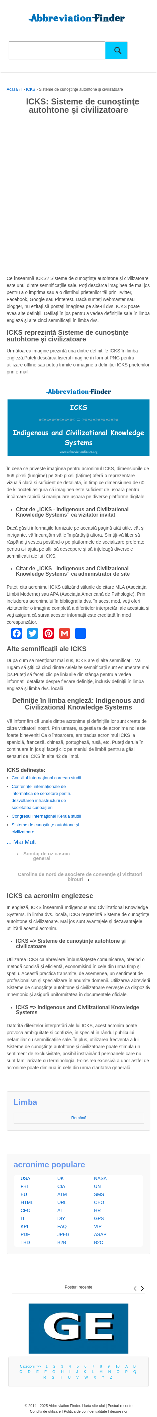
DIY (61, 1218)
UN (97, 1186)
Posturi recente (78, 1287)
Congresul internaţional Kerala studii (46, 816)
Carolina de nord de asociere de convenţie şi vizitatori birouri (80, 877)
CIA (61, 1186)
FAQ (62, 1226)
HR (97, 1210)
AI (59, 1210)
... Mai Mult (21, 842)
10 (117, 1366)
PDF (25, 1234)
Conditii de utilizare (45, 1411)
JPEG (63, 1234)
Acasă (12, 89)
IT (23, 1218)
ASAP (100, 1234)
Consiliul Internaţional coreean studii (46, 777)
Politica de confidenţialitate (85, 1411)
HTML (27, 1202)
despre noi (118, 1411)
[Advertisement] (78, 196)
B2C (98, 1242)
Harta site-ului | (95, 1406)
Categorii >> (31, 1366)
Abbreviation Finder (64, 1406)
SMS (99, 1194)
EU (24, 1194)
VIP (98, 1226)
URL (62, 1202)
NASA (100, 1178)
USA (25, 1178)
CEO (99, 1202)
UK (60, 1178)
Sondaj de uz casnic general (46, 856)
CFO (26, 1210)
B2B (61, 1242)
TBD (25, 1242)
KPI (24, 1226)
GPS (99, 1218)
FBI (24, 1186)
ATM (62, 1194)
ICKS (30, 89)
